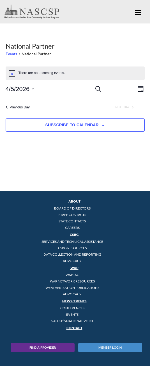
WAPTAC (72, 275)
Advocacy (72, 261)
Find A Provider (42, 347)
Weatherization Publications (72, 288)
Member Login (110, 347)
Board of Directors (72, 208)
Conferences (72, 308)
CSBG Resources (72, 248)
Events (11, 53)
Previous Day (18, 107)
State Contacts (72, 221)
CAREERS (72, 227)
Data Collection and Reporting (72, 254)
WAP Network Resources (72, 281)
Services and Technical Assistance (72, 241)
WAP (74, 268)
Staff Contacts (72, 215)
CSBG (74, 234)
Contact (74, 328)
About (74, 201)
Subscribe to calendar (72, 125)
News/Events (74, 301)
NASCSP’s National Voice (72, 321)
